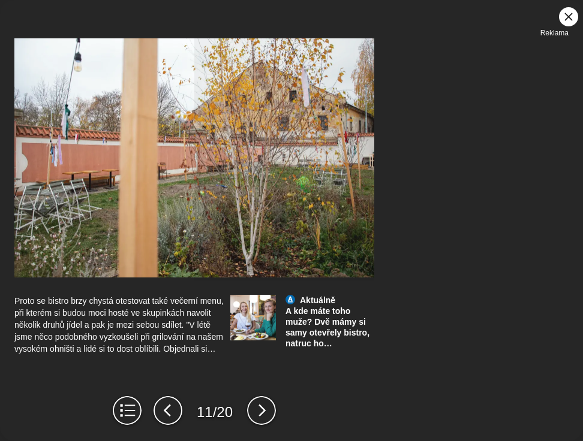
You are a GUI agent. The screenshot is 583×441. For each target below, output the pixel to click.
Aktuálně (317, 300)
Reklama (554, 33)
